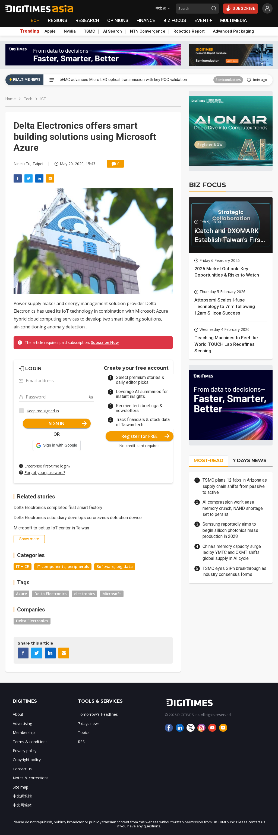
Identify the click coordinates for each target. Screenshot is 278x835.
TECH (33, 20)
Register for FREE (145, 436)
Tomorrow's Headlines (98, 714)
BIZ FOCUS (174, 20)
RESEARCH (87, 20)
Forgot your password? (44, 472)
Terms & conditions (30, 741)
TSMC (89, 31)
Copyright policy (27, 759)
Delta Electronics (50, 593)
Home (10, 99)
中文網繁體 (22, 796)
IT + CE (22, 566)
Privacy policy (24, 750)
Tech (28, 99)
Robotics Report (189, 31)
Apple (50, 31)
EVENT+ (203, 20)
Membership (24, 732)
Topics (84, 732)
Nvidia (70, 31)
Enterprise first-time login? (47, 466)
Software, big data (115, 566)
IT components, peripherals (63, 566)
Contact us (22, 768)
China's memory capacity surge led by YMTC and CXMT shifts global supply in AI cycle (232, 552)
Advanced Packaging (233, 31)
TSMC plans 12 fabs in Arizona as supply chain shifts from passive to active (235, 486)
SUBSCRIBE (240, 8)
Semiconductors (228, 79)
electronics (84, 593)
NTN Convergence (147, 31)
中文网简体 (22, 805)
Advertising (22, 723)
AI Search (112, 31)
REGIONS (57, 20)
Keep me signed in (43, 410)
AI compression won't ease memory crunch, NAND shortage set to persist (233, 508)
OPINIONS (117, 20)
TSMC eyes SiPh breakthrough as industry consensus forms (234, 571)
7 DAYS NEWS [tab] (249, 460)
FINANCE (146, 20)
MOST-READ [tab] (208, 460)
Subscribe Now (105, 342)
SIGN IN (68, 423)
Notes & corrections (31, 777)
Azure (21, 593)
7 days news (89, 723)
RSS (81, 741)
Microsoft (111, 593)
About (18, 714)
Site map (20, 787)
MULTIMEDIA (233, 20)
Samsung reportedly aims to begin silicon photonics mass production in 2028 (230, 530)
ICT (43, 99)
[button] (57, 445)
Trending (29, 31)
